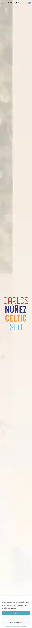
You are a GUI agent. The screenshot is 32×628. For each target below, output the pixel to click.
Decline (16, 618)
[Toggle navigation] (2, 3)
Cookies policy (9, 626)
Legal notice (23, 626)
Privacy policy (16, 626)
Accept (16, 613)
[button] (29, 598)
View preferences (16, 622)
